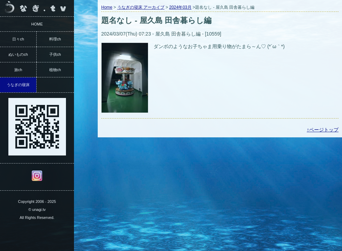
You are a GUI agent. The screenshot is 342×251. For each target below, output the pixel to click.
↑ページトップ (323, 129)
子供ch (55, 54)
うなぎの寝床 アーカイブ (140, 7)
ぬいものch (18, 54)
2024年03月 (180, 7)
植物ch (55, 70)
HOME (37, 24)
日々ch (18, 39)
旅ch (18, 70)
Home (106, 7)
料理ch (55, 39)
